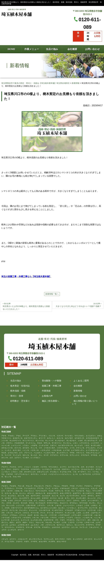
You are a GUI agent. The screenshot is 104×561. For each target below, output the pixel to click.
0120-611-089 (28, 359)
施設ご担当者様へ (49, 402)
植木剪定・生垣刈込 (18, 387)
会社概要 (76, 387)
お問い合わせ (78, 397)
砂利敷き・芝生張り (18, 402)
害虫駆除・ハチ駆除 (50, 381)
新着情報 (76, 392)
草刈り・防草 (15, 397)
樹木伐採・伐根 (16, 392)
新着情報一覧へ (52, 294)
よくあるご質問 (79, 381)
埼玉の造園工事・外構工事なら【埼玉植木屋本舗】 (26, 276)
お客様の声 (45, 397)
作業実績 (44, 392)
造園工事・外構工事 (50, 387)
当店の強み (14, 381)
